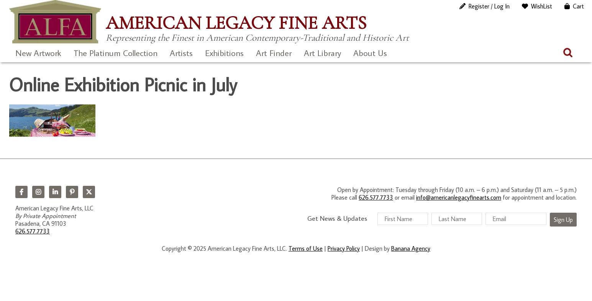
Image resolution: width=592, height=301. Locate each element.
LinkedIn (55, 192)
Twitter (89, 192)
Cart (578, 6)
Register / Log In (489, 6)
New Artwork (38, 52)
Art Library (322, 52)
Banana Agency (410, 248)
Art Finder (274, 52)
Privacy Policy (344, 248)
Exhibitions (224, 52)
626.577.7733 (32, 231)
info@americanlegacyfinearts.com (458, 197)
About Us (370, 52)
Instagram (38, 192)
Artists (181, 52)
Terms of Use (306, 248)
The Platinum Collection (115, 52)
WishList (541, 6)
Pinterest (72, 192)
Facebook (21, 192)
